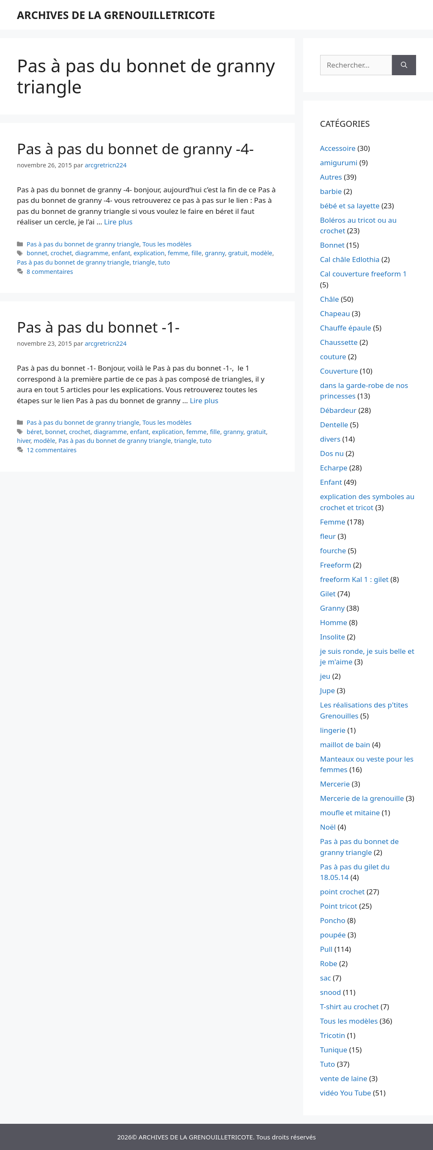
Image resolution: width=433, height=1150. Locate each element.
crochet (61, 253)
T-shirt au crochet (349, 1006)
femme (178, 253)
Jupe (327, 690)
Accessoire (338, 148)
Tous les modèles (167, 244)
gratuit (238, 253)
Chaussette (339, 342)
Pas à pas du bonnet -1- (98, 327)
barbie (331, 191)
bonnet (37, 253)
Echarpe (334, 468)
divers (330, 439)
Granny (332, 608)
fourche (333, 550)
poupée (333, 935)
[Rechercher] (404, 65)
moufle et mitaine (350, 812)
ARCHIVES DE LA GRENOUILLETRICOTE (116, 15)
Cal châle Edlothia (350, 259)
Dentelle (334, 424)
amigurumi (339, 162)
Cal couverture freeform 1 (363, 274)
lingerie (332, 730)
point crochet (342, 891)
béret (34, 432)
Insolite (332, 637)
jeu (325, 676)
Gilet (328, 593)
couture (333, 356)
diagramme (92, 253)
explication (149, 253)
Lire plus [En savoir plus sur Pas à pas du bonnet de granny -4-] (118, 222)
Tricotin (332, 1035)
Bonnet (332, 245)
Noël (328, 827)
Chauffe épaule (345, 328)
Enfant (331, 482)
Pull (326, 949)
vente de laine (343, 1078)
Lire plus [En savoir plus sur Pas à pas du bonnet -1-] (204, 400)
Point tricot (338, 906)
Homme (333, 622)
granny (215, 253)
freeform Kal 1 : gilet (354, 579)
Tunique (334, 1049)
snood (330, 992)
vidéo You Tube (345, 1093)
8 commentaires (50, 272)
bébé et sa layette (350, 205)
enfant (121, 253)
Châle (329, 299)
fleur (328, 536)
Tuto (327, 1064)
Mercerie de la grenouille (362, 798)
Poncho (332, 920)
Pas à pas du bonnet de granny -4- (135, 148)
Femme (332, 522)
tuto (164, 262)
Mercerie (335, 784)
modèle (261, 253)
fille (197, 253)
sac (325, 978)
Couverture (339, 371)
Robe (328, 963)
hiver (23, 441)
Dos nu (332, 453)
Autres (331, 177)
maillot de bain (345, 744)
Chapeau (335, 313)
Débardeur (338, 410)
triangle (144, 262)
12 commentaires (52, 450)
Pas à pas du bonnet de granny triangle (83, 244)
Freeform (335, 565)
